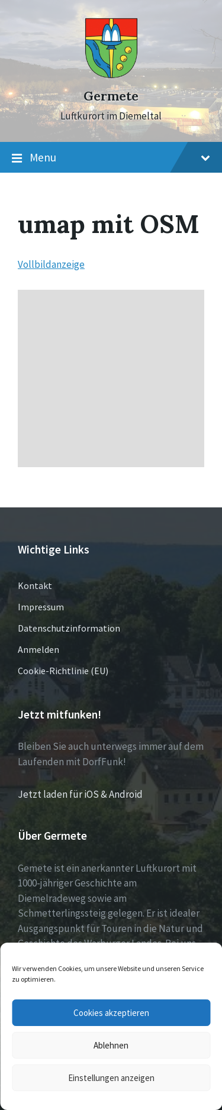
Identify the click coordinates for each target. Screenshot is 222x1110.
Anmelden (38, 649)
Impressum (41, 607)
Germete (111, 96)
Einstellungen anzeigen (111, 1077)
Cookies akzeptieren (111, 1012)
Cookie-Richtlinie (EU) (63, 671)
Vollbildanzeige (51, 264)
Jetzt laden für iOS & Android (80, 794)
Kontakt (35, 585)
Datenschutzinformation (69, 628)
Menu (111, 158)
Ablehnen (111, 1045)
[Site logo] (111, 75)
